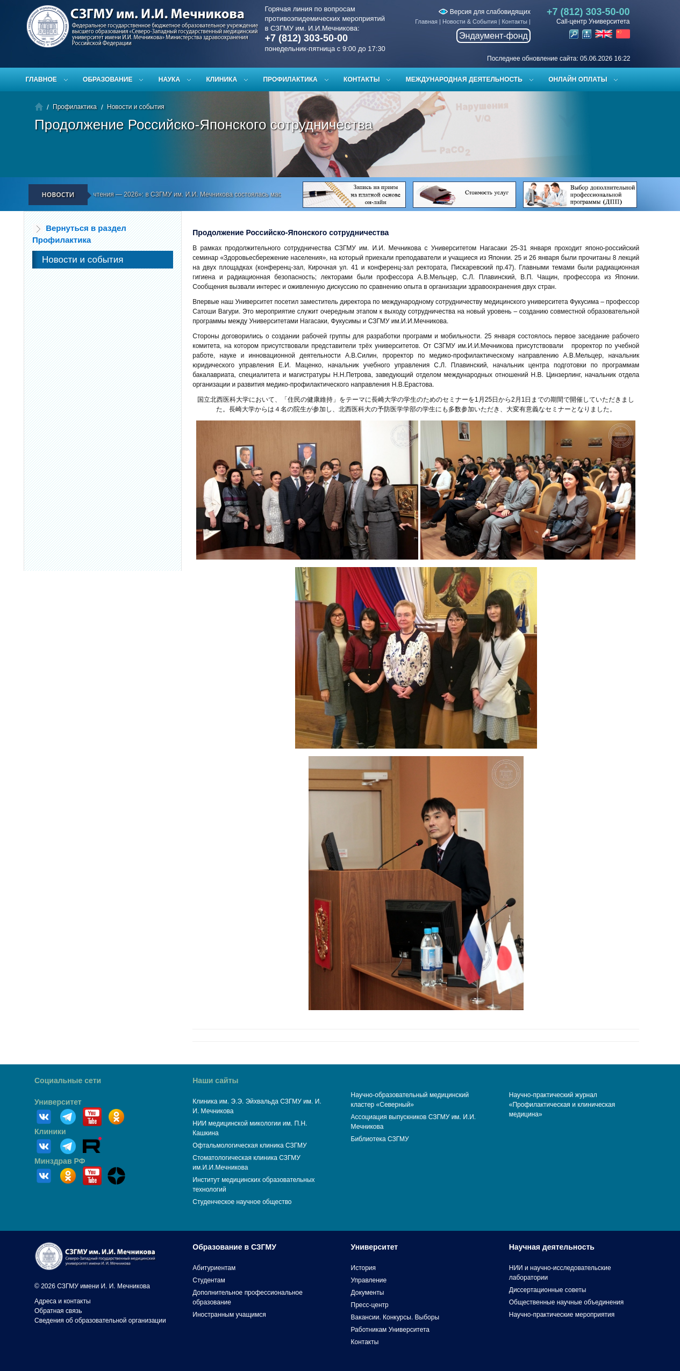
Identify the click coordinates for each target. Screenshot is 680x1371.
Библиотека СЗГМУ (380, 1139)
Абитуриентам (213, 1268)
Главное (41, 79)
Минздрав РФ (59, 1161)
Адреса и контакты (62, 1301)
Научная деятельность (552, 1247)
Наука (169, 79)
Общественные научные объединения (566, 1302)
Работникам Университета (390, 1329)
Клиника (221, 79)
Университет (58, 1102)
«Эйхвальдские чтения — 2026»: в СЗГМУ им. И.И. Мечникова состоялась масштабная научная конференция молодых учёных (244, 194)
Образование (107, 79)
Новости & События (469, 21)
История (363, 1268)
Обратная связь (58, 1311)
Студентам (208, 1280)
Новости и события (135, 107)
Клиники (50, 1131)
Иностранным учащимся (229, 1314)
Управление (369, 1280)
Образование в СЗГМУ (234, 1247)
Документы (367, 1292)
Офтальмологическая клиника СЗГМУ (249, 1145)
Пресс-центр (370, 1305)
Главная (426, 21)
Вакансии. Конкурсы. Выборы (395, 1317)
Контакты (514, 21)
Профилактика (290, 79)
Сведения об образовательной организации (100, 1320)
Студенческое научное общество (241, 1202)
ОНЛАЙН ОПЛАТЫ (577, 79)
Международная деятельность (464, 79)
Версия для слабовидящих (484, 12)
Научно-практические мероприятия (561, 1314)
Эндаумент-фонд (493, 35)
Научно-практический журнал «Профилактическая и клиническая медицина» (562, 1104)
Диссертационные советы (547, 1290)
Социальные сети (67, 1080)
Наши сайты (215, 1080)
